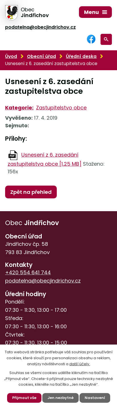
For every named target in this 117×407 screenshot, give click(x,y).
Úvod (11, 56)
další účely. (79, 364)
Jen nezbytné (60, 397)
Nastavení (95, 397)
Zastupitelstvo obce (61, 107)
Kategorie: (19, 107)
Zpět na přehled (31, 192)
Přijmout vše (24, 397)
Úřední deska (81, 56)
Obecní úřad (41, 56)
